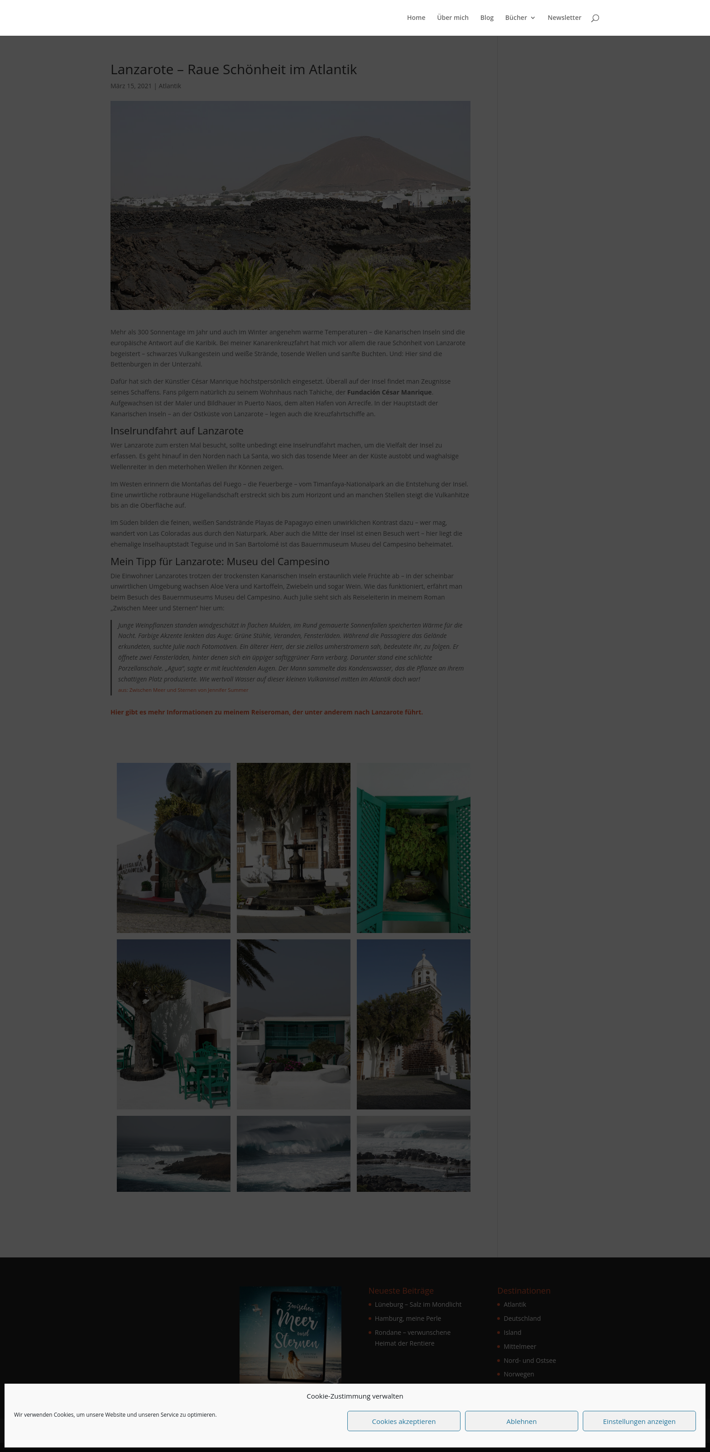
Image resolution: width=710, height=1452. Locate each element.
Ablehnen (522, 1421)
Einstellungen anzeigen (639, 1421)
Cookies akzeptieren (404, 1421)
